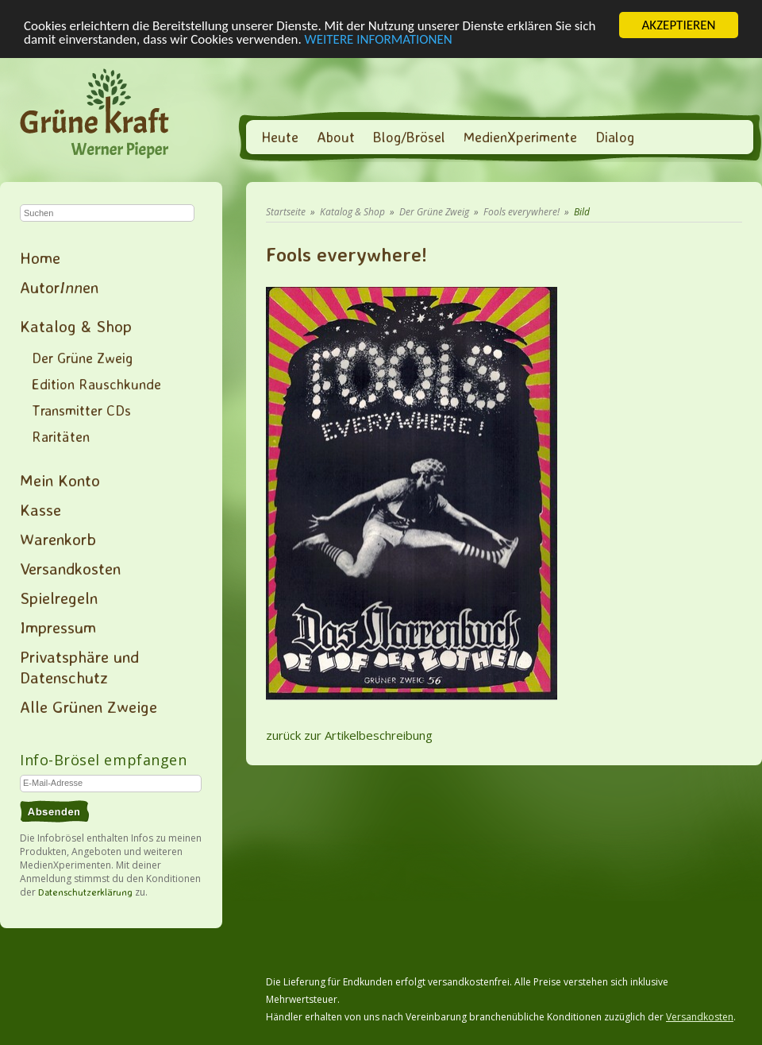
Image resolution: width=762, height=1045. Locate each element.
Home (40, 257)
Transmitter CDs (81, 410)
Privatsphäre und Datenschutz (79, 666)
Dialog (614, 136)
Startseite (286, 212)
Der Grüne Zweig (82, 357)
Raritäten (61, 436)
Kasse (40, 509)
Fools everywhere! (521, 212)
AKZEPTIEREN (678, 25)
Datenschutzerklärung (85, 892)
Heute (279, 136)
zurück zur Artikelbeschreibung (349, 735)
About (336, 136)
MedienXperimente (520, 136)
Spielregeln (59, 597)
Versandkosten (70, 568)
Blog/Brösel (409, 136)
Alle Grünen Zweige (88, 706)
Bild (582, 212)
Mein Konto (60, 480)
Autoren (59, 287)
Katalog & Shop (76, 325)
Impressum (58, 627)
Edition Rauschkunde (96, 384)
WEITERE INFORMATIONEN (378, 39)
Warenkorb (58, 538)
